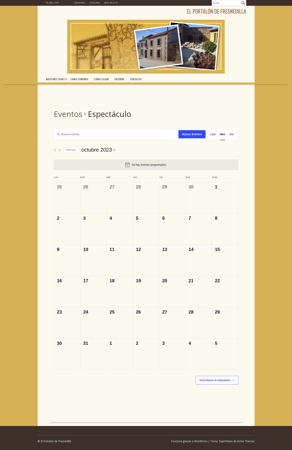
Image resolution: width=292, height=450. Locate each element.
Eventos (68, 114)
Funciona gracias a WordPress (189, 441)
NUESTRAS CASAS (55, 79)
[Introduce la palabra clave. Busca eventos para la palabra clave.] (116, 134)
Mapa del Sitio (111, 2)
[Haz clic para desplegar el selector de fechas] (98, 150)
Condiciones (79, 2)
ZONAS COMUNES (79, 79)
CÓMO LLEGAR (101, 79)
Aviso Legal (95, 2)
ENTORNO (119, 79)
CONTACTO (136, 79)
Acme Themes (246, 441)
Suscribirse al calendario (214, 380)
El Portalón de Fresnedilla (216, 11)
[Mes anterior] (55, 150)
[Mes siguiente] (60, 150)
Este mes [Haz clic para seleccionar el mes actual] (71, 150)
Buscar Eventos (192, 134)
